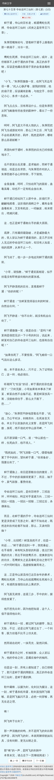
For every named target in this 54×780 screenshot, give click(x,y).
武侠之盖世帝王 (10, 14)
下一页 (40, 761)
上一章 (14, 761)
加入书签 (26, 18)
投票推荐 (44, 14)
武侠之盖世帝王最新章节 (10, 772)
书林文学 (7, 3)
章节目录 (27, 761)
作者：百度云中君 (28, 14)
